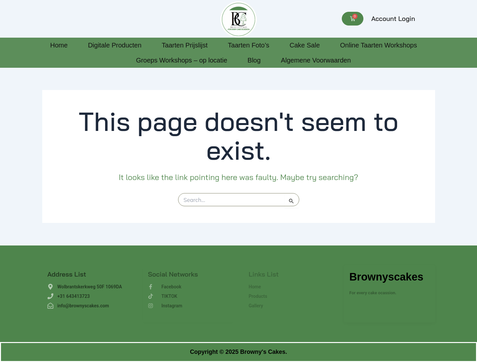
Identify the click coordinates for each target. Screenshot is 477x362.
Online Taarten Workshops (378, 45)
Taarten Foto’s (248, 45)
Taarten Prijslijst (185, 45)
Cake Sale (304, 45)
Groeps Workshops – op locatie (181, 60)
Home (58, 45)
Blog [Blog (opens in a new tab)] (254, 60)
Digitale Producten (114, 45)
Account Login (393, 18)
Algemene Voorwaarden (316, 60)
